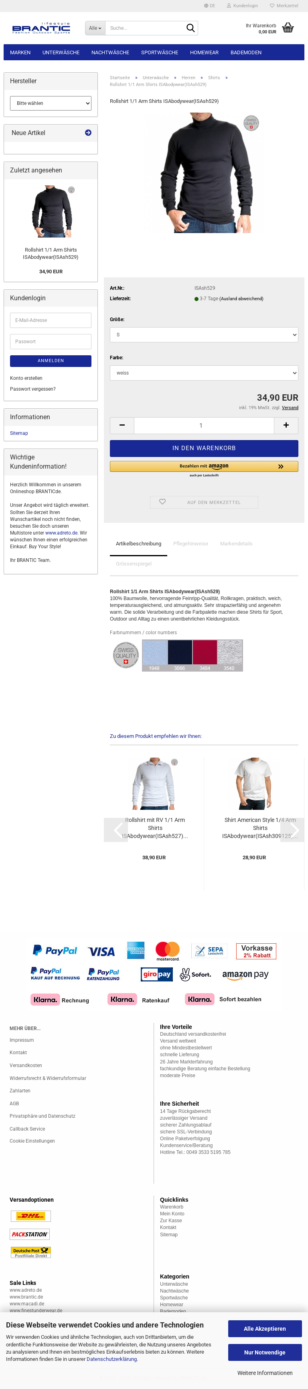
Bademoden (246, 52)
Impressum (22, 1040)
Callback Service (27, 1129)
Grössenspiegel (134, 564)
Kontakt (18, 1052)
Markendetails (236, 544)
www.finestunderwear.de (36, 1310)
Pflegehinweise (190, 544)
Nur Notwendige (265, 1352)
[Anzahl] (204, 425)
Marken (20, 52)
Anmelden (51, 360)
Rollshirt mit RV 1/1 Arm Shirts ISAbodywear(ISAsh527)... (155, 828)
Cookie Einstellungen (32, 1141)
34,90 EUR (51, 271)
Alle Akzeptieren (265, 1328)
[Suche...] (95, 28)
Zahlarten (20, 1091)
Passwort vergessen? (33, 389)
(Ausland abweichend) (241, 298)
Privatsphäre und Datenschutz (42, 1116)
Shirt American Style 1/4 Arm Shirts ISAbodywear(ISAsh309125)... (260, 828)
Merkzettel (284, 5)
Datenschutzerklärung (112, 1359)
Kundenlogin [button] (242, 5)
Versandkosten (26, 1065)
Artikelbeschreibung (138, 544)
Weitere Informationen (265, 1373)
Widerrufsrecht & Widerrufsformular (48, 1078)
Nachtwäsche (110, 52)
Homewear (204, 52)
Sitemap (19, 433)
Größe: (117, 319)
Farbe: (116, 358)
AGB (14, 1103)
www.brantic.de (26, 1297)
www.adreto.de (61, 533)
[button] (209, 6)
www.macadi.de (27, 1304)
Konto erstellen (26, 378)
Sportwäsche (159, 52)
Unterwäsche (61, 52)
